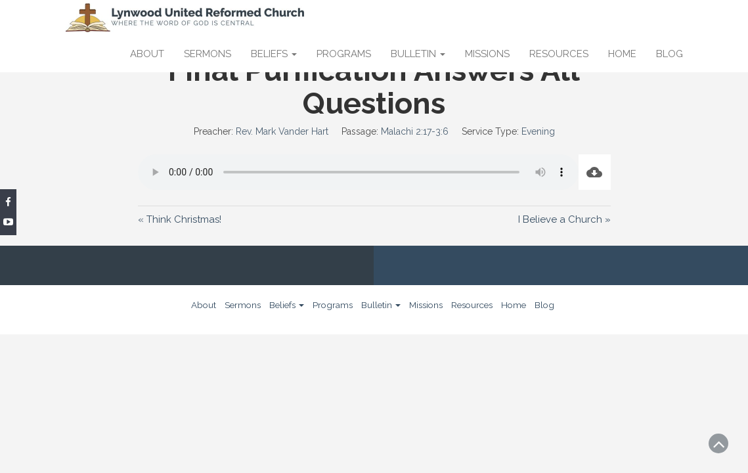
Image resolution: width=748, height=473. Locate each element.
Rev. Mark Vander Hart (282, 131)
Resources (558, 54)
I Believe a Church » (564, 219)
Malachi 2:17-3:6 (415, 131)
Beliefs (274, 54)
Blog (669, 54)
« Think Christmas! (179, 219)
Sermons (207, 54)
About (147, 54)
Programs (344, 54)
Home (622, 54)
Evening (538, 131)
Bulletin (418, 54)
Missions (487, 54)
